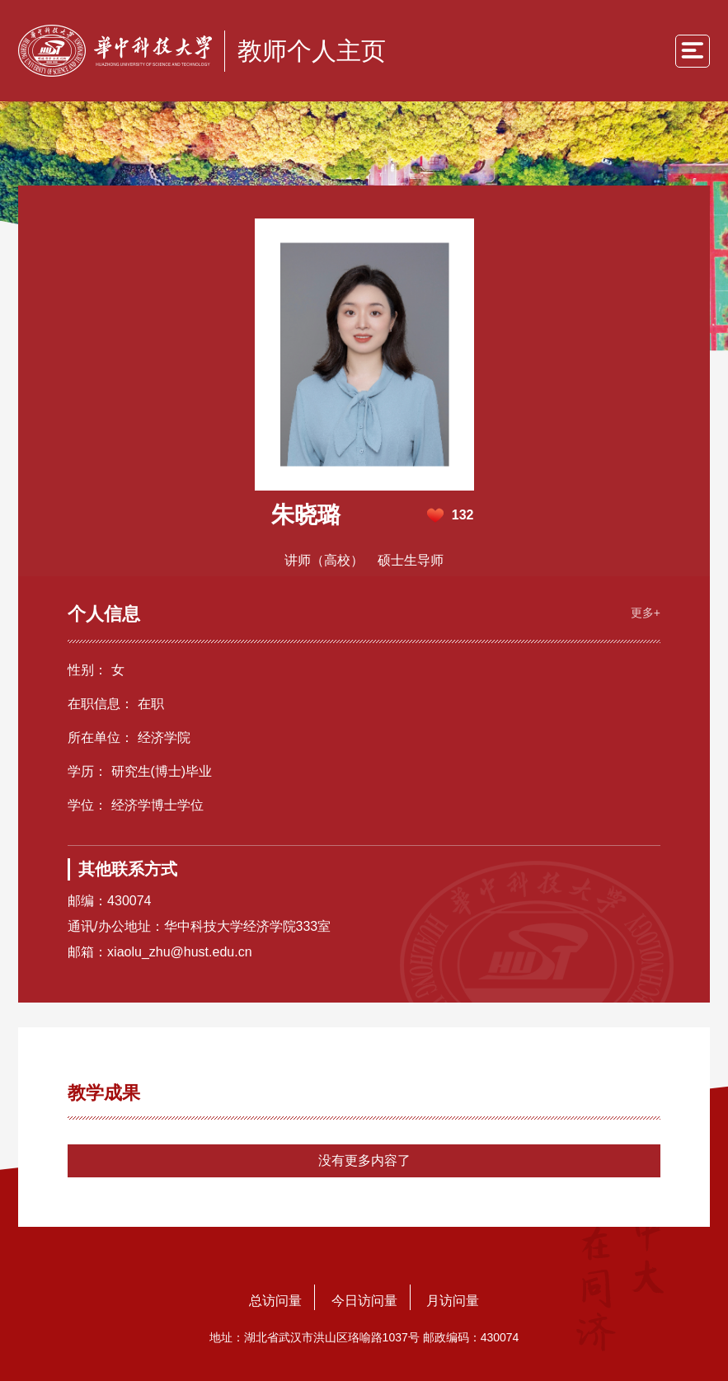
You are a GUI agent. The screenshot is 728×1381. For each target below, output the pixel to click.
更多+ (645, 612)
